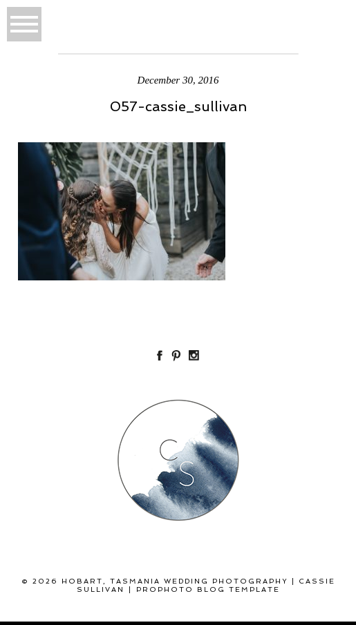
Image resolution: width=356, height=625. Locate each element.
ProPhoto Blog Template (208, 589)
